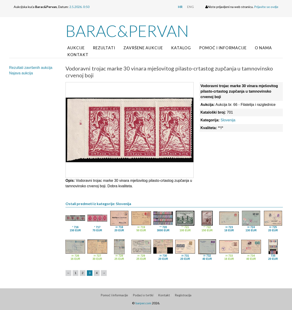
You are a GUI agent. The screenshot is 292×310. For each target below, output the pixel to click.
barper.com (143, 303)
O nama (263, 47)
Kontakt (78, 54)
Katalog (181, 47)
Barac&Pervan (127, 30)
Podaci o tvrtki (143, 295)
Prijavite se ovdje (266, 7)
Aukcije (76, 47)
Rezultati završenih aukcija (30, 68)
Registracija (183, 295)
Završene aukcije (143, 47)
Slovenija (228, 120)
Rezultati (104, 47)
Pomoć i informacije (223, 47)
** (163, 229)
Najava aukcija (21, 73)
